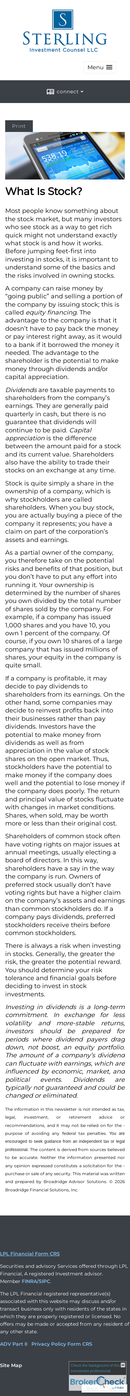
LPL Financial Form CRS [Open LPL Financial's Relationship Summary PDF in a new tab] (30, 1254)
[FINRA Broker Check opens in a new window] (98, 1376)
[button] (100, 67)
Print (19, 126)
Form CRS (79, 1344)
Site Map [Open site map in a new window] (11, 1365)
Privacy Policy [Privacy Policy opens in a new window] (48, 1344)
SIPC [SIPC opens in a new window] (44, 1281)
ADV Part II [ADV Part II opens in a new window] (13, 1344)
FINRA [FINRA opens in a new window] (29, 1281)
